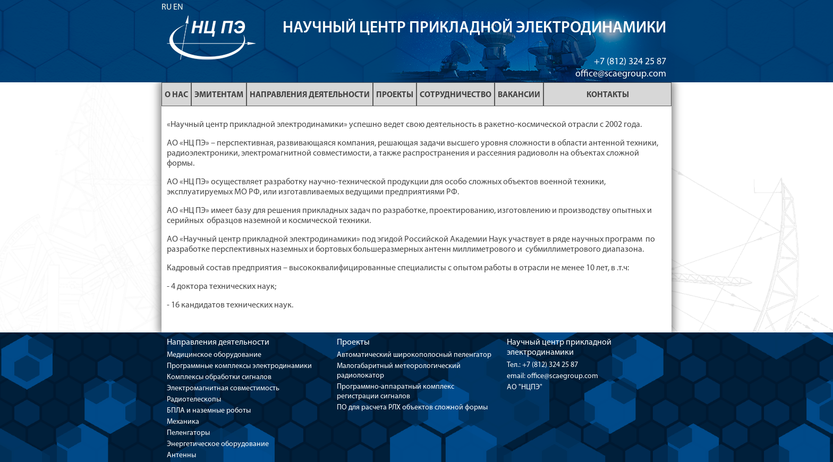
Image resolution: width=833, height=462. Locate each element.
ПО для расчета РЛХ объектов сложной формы (412, 408)
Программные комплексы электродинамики (239, 366)
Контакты (607, 95)
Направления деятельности (310, 95)
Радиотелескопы (194, 400)
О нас (176, 95)
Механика (183, 422)
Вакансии (519, 95)
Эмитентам (218, 95)
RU (167, 7)
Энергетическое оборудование (218, 444)
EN (178, 7)
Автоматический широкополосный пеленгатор (414, 355)
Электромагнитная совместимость (223, 388)
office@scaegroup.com (620, 74)
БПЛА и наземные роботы (209, 411)
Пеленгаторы (188, 433)
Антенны (181, 455)
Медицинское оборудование (214, 355)
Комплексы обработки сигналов (219, 377)
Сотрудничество (455, 95)
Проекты (394, 95)
